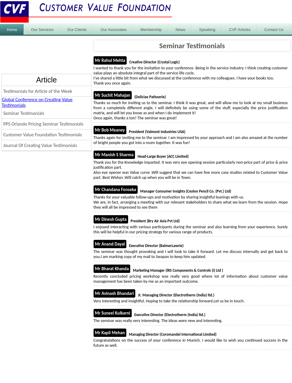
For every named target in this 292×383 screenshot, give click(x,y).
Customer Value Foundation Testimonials (42, 134)
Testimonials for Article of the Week (37, 91)
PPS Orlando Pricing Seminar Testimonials (43, 124)
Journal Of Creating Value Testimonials (40, 145)
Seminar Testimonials (23, 113)
